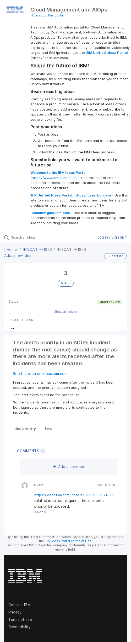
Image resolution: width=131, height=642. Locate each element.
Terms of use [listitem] (20, 619)
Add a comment (69, 466)
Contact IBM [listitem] (19, 605)
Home (11, 249)
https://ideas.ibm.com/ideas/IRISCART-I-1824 (71, 495)
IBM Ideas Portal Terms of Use (68, 541)
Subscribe (115, 256)
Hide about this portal (47, 15)
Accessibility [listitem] (19, 626)
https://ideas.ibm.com (92, 195)
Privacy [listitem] (14, 612)
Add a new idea (17, 255)
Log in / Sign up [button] (112, 237)
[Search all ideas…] (39, 237)
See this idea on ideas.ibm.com (40, 373)
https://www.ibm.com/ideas (54, 178)
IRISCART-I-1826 (37, 249)
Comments (31, 451)
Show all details (65, 312)
